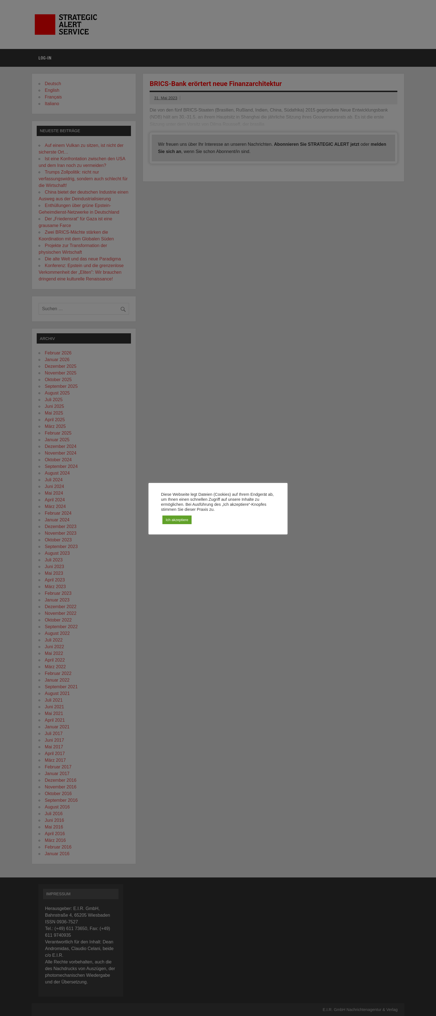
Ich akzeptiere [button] (177, 520)
